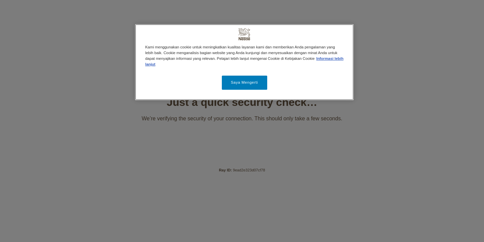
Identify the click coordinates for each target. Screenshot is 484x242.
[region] (244, 62)
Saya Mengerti (244, 82)
